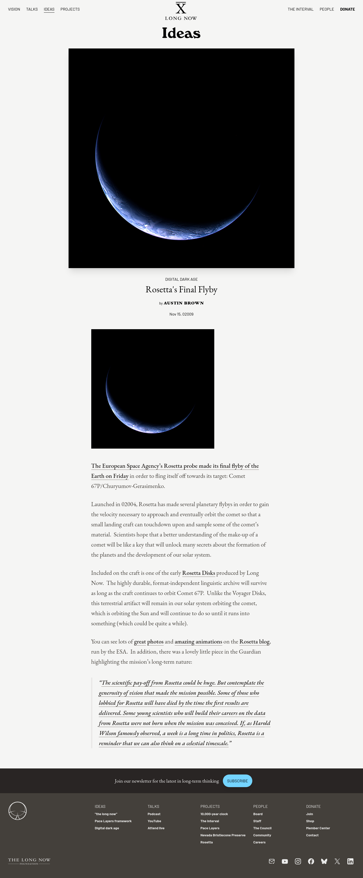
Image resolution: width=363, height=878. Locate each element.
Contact (312, 835)
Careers (259, 842)
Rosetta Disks (198, 573)
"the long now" (106, 814)
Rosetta (206, 842)
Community (262, 835)
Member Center (318, 828)
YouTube (154, 821)
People (327, 9)
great (140, 641)
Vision (14, 9)
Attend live (156, 828)
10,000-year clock (214, 814)
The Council (262, 828)
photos (155, 641)
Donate (347, 9)
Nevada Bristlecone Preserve (223, 835)
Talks (32, 9)
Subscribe (237, 780)
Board (258, 814)
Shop (310, 821)
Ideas (49, 9)
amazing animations (198, 641)
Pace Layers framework (113, 821)
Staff (257, 821)
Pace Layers (209, 828)
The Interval (301, 9)
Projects (70, 9)
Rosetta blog (254, 641)
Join (309, 814)
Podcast (154, 814)
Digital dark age (181, 279)
